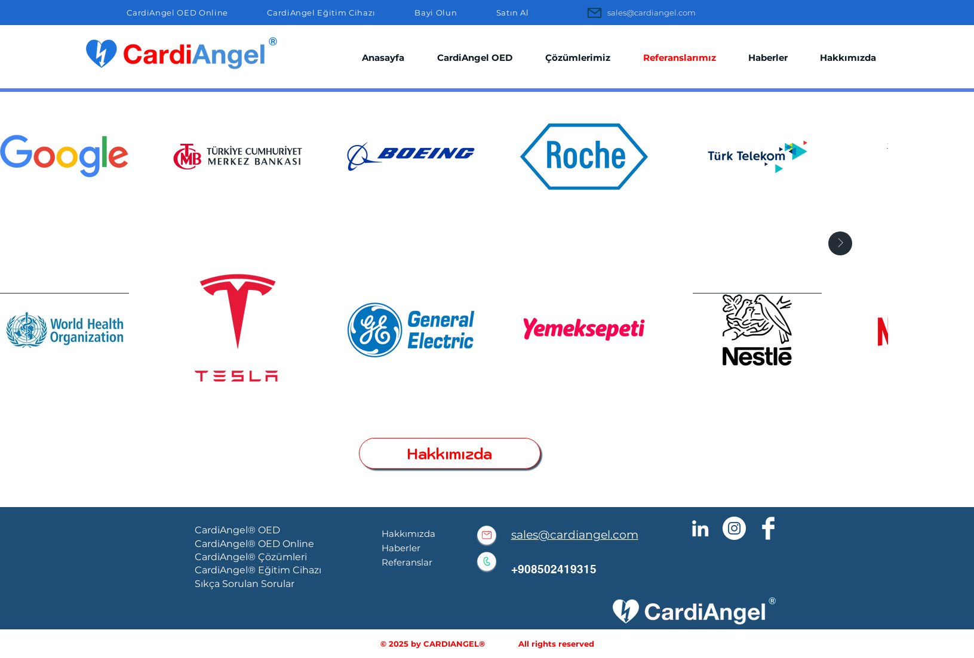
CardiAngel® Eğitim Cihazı (258, 570)
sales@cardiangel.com (574, 535)
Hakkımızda (408, 533)
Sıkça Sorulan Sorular (244, 583)
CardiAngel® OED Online (254, 543)
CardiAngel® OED (237, 530)
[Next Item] (840, 243)
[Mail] (594, 12)
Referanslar (407, 562)
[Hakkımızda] (449, 453)
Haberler (401, 548)
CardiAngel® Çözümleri (251, 557)
